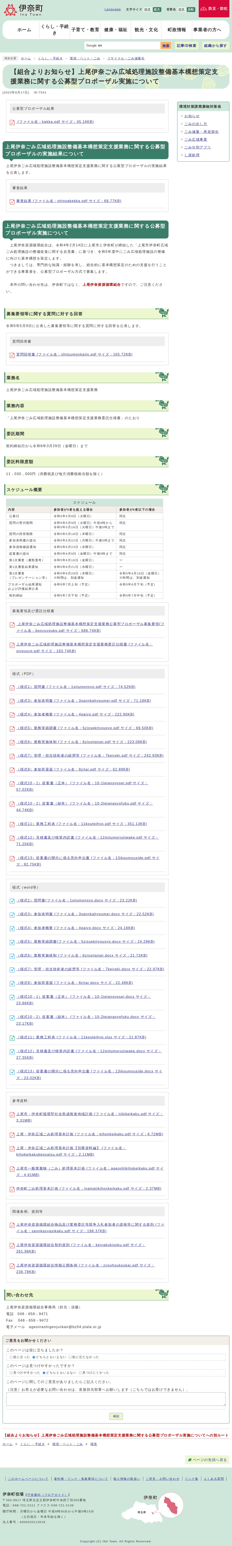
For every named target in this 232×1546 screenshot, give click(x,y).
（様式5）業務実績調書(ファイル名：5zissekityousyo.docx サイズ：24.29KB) (82, 941)
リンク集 (191, 1479)
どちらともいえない (51, 1357)
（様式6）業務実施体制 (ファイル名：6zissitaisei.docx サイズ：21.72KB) (79, 955)
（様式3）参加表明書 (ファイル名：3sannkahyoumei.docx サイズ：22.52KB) (82, 914)
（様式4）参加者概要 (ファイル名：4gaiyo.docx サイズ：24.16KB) (72, 928)
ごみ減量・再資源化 (201, 132)
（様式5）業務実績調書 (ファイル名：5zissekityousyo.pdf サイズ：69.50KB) (81, 728)
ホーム (26, 58)
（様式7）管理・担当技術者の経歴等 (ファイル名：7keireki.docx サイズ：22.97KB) (87, 969)
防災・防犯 (218, 8)
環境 (93, 1444)
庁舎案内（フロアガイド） (47, 1495)
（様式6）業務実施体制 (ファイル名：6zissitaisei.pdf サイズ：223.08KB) (78, 742)
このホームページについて (28, 1479)
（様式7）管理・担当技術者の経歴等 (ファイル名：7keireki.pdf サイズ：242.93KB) (87, 755)
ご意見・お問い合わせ (163, 1479)
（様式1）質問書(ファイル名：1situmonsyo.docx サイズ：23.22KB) (73, 900)
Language (113, 9)
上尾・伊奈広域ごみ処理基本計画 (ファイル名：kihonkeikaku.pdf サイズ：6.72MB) (86, 1134)
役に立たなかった (85, 1357)
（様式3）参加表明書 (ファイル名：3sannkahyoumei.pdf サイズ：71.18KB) (80, 701)
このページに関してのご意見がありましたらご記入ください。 (59, 1382)
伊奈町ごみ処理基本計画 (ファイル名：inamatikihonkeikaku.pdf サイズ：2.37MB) (86, 1188)
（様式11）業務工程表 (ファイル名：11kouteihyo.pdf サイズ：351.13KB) (78, 824)
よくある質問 (214, 1479)
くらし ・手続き (50, 58)
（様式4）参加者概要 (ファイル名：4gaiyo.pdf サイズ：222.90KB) (72, 714)
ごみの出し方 (195, 124)
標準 (147, 9)
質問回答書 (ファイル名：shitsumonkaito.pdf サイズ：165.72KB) (71, 354)
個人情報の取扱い (126, 1479)
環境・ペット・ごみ (85, 58)
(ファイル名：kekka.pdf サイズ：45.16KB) (52, 122)
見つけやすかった (26, 1372)
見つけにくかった (96, 1372)
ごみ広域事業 (195, 139)
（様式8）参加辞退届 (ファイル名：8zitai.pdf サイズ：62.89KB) (70, 769)
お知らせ (192, 116)
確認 (116, 1416)
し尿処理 (192, 155)
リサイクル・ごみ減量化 (126, 58)
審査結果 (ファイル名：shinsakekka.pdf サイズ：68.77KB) (66, 201)
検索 (165, 46)
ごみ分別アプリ (197, 147)
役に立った (21, 1357)
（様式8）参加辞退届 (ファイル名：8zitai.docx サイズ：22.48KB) (71, 983)
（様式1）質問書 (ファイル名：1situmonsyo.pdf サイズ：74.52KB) (73, 687)
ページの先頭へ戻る (210, 1460)
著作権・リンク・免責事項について (81, 1479)
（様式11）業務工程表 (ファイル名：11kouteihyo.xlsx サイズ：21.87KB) (78, 1037)
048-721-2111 (24, 1505)
